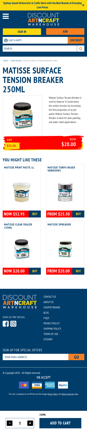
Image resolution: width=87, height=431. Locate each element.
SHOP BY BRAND (52, 307)
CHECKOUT (76, 40)
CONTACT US (50, 296)
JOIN (65, 31)
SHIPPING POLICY (52, 328)
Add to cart (60, 423)
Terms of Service (68, 394)
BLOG (46, 312)
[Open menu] (6, 16)
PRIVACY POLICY (52, 323)
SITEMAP (48, 339)
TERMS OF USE (51, 334)
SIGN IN (22, 32)
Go (76, 357)
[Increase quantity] (30, 423)
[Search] (80, 48)
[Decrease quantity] (9, 423)
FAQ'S (46, 318)
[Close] (83, 5)
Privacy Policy (53, 394)
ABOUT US (49, 302)
